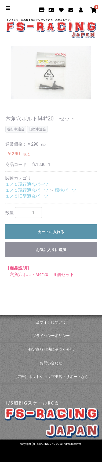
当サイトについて (51, 322)
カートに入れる (51, 232)
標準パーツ (65, 190)
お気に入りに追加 (51, 250)
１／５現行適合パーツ (26, 184)
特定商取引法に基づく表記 (51, 349)
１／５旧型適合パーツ (26, 196)
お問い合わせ (51, 363)
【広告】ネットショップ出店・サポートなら (51, 376)
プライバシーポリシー (51, 336)
